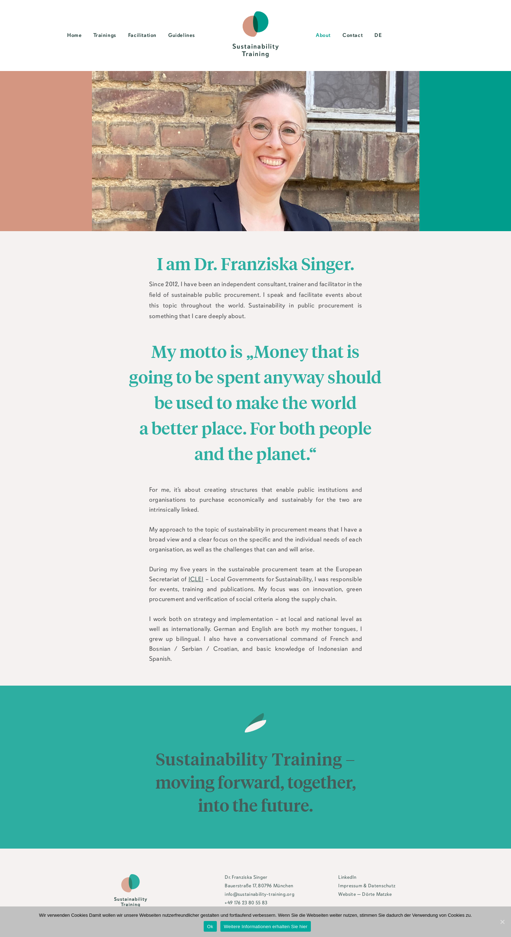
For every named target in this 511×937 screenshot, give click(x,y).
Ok (210, 926)
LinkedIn (347, 877)
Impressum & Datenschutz (366, 886)
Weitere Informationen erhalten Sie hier (266, 926)
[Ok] (502, 921)
